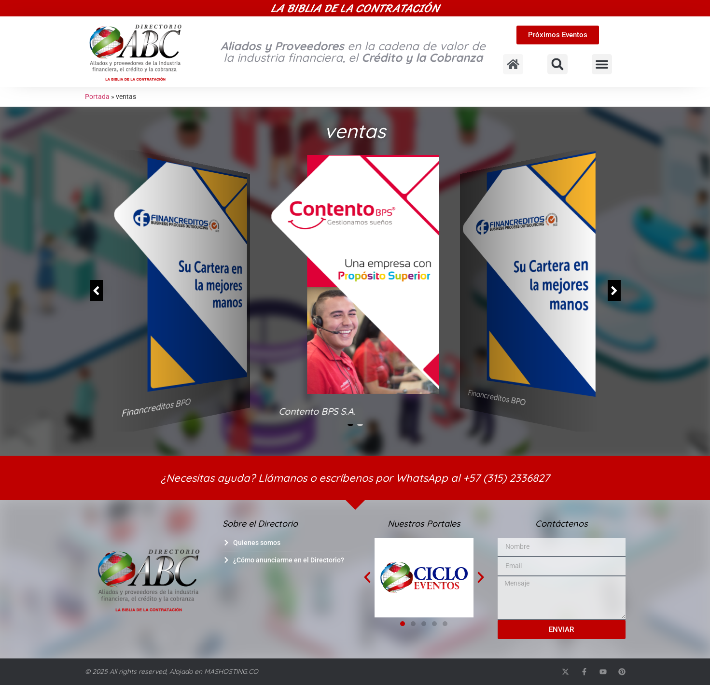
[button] (557, 64)
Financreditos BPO (155, 407)
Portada (97, 96)
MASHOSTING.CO (231, 671)
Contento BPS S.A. (316, 411)
